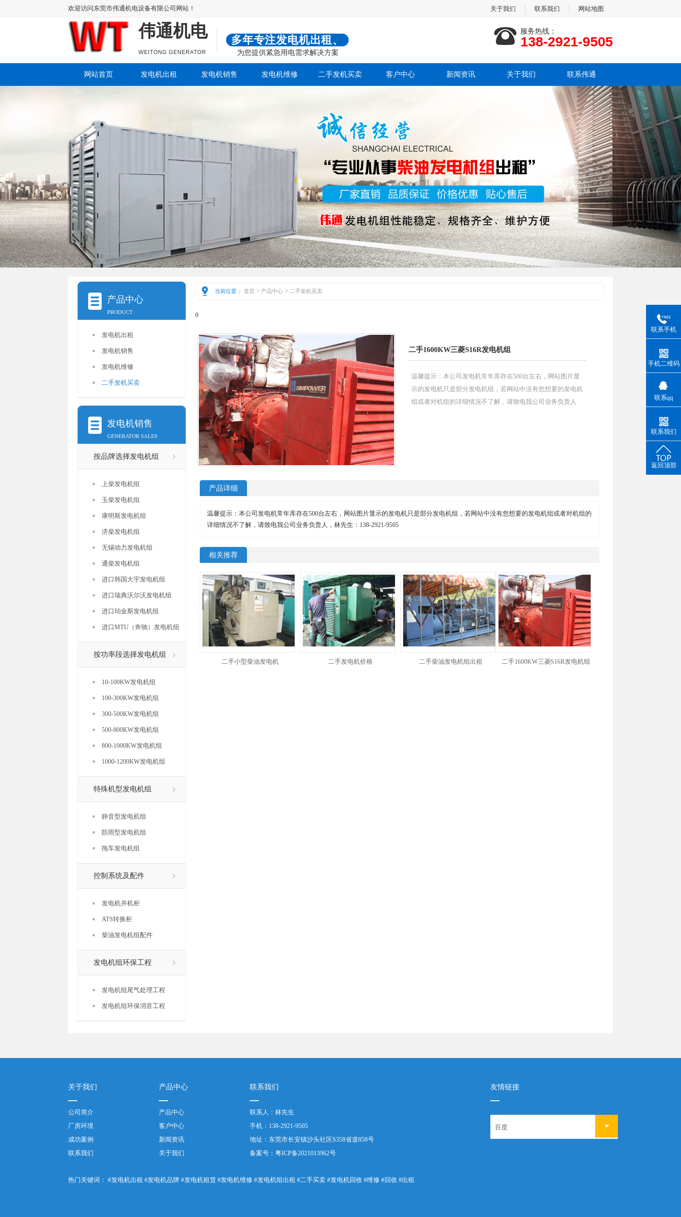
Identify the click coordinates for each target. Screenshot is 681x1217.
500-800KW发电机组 (130, 729)
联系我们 (547, 8)
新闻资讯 (460, 74)
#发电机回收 (344, 1180)
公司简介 (81, 1112)
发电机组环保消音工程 (133, 1006)
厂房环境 (81, 1126)
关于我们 (503, 8)
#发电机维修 (234, 1180)
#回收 (389, 1180)
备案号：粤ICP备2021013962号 (293, 1153)
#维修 (372, 1180)
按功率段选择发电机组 (130, 654)
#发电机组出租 (275, 1180)
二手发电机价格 (350, 661)
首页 (249, 291)
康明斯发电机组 (124, 515)
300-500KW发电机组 (130, 713)
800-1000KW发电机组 (132, 745)
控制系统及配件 (119, 875)
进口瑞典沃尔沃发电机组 (137, 595)
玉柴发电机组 (121, 500)
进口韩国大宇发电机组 (133, 579)
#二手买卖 (311, 1180)
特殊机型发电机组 (123, 789)
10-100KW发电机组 (129, 682)
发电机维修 (280, 74)
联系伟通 (581, 74)
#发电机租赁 (198, 1180)
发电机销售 (219, 74)
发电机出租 (159, 74)
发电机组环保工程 (123, 962)
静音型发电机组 (124, 816)
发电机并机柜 (121, 903)
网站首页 (98, 74)
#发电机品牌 (161, 1180)
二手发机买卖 (340, 74)
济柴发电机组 (121, 531)
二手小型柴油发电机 (250, 661)
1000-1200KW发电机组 (133, 761)
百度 (501, 1127)
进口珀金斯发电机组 (130, 611)
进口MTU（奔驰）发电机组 (140, 627)
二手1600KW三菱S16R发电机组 (546, 661)
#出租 (407, 1180)
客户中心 (400, 74)
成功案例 (81, 1139)
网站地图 (591, 8)
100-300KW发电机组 (130, 698)
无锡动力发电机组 (127, 547)
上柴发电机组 (121, 484)
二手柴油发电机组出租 (451, 661)
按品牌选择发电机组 (126, 456)
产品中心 (272, 291)
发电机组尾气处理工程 (133, 990)
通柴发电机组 (121, 563)
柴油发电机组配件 (127, 935)
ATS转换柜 (117, 919)
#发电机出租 (125, 1180)
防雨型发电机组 (124, 832)
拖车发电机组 (121, 848)
